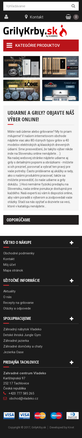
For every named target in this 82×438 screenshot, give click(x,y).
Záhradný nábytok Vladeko (22, 329)
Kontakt (36, 17)
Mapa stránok (13, 270)
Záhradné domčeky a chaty (22, 346)
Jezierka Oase (13, 352)
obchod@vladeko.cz (23, 398)
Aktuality (9, 291)
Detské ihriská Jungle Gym (22, 335)
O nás (7, 297)
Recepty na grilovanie (18, 303)
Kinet (71, 427)
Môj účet (9, 265)
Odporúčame (18, 220)
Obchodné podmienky (18, 253)
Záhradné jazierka (16, 341)
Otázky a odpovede (17, 308)
